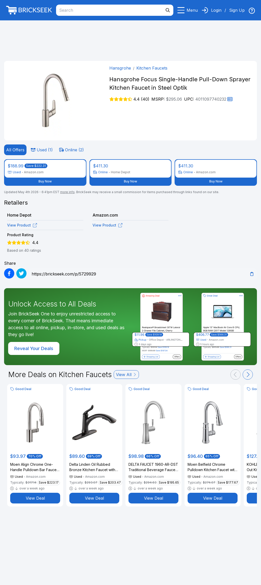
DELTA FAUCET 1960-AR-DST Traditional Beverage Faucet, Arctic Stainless (153, 467)
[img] (252, 11)
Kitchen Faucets (151, 68)
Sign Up (237, 10)
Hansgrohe (120, 68)
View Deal (35, 498)
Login (216, 10)
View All (126, 374)
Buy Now (45, 181)
